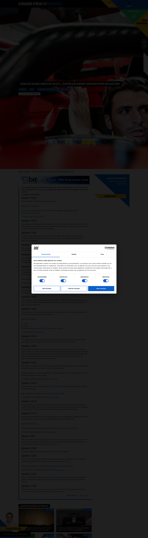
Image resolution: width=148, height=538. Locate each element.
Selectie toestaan (74, 288)
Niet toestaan (46, 288)
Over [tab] (102, 254)
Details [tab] (74, 254)
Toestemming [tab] (45, 254)
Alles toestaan (101, 288)
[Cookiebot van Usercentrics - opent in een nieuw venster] (106, 248)
